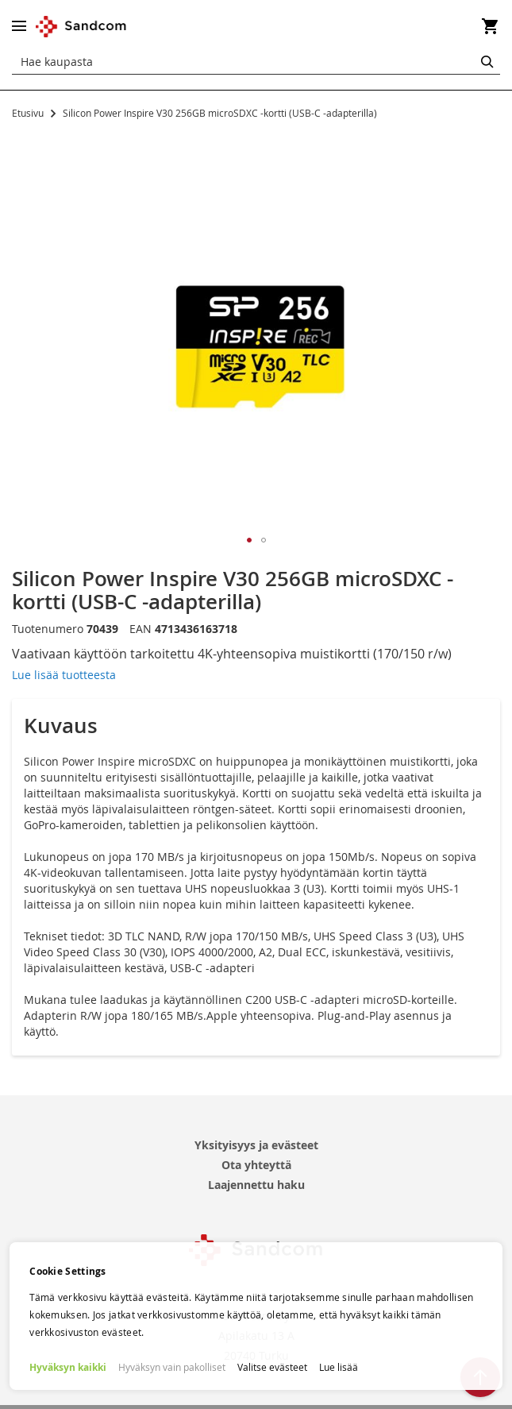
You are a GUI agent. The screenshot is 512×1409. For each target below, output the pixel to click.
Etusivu (28, 112)
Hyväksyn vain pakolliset (171, 1367)
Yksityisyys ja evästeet (256, 1144)
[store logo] (81, 26)
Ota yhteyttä (256, 1164)
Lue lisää (338, 1367)
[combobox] (256, 62)
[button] (249, 540)
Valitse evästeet (272, 1367)
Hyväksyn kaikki (67, 1367)
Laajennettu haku (256, 1184)
